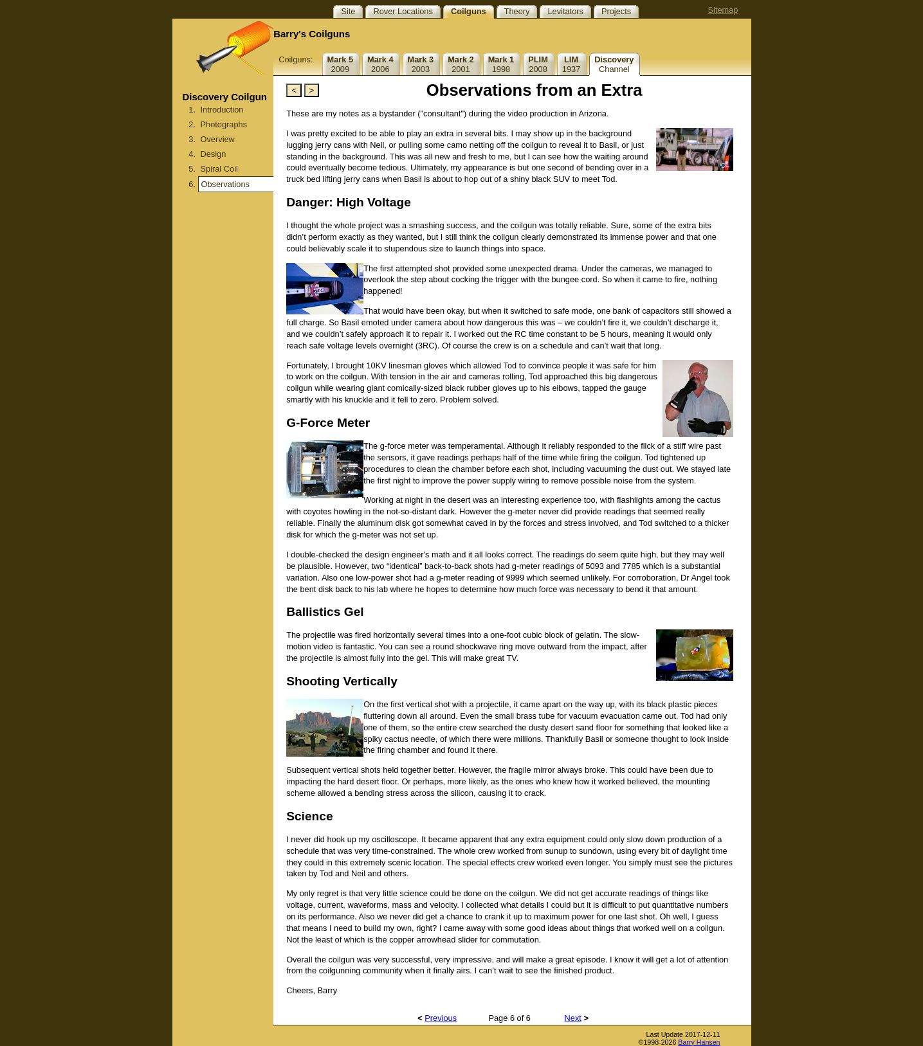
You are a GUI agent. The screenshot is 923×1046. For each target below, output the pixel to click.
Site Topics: (302, 11)
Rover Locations (402, 11)
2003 (421, 64)
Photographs (224, 124)
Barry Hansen (699, 1042)
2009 (340, 64)
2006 (380, 64)
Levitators (565, 11)
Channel (614, 64)
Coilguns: (296, 59)
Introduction (222, 109)
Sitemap (723, 10)
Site (348, 11)
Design (213, 154)
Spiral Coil (219, 169)
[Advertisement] (222, 331)
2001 (461, 64)
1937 (571, 64)
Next (573, 1018)
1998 (501, 64)
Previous (441, 1018)
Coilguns (468, 11)
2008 (538, 64)
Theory (517, 11)
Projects (616, 11)
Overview (218, 139)
